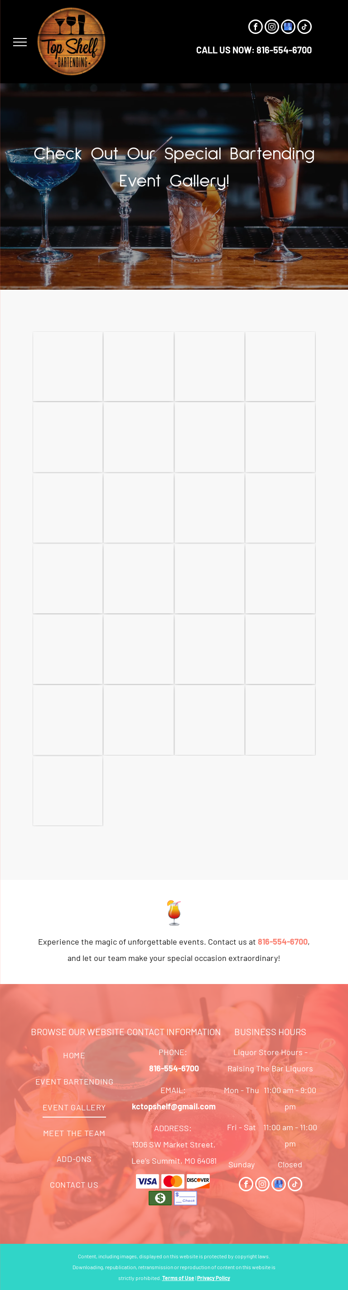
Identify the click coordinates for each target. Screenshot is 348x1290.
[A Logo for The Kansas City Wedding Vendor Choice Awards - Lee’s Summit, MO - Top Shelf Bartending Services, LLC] (280, 720)
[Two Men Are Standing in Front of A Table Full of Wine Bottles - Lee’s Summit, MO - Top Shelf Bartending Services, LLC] (280, 508)
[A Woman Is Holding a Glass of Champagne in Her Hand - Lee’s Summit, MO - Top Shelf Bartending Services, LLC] (280, 437)
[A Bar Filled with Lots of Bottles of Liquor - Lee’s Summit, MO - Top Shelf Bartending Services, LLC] (67, 366)
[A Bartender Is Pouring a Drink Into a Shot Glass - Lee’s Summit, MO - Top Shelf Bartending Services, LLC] (209, 578)
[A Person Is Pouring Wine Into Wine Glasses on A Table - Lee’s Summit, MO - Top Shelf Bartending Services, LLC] (67, 720)
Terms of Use (178, 1278)
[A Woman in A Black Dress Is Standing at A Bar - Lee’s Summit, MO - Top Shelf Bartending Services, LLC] (138, 366)
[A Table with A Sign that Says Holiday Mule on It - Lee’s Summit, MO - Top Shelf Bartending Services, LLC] (67, 437)
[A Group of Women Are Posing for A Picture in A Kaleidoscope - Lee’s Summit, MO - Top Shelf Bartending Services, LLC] (209, 720)
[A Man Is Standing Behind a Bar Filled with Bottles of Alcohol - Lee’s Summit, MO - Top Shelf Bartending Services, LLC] (280, 578)
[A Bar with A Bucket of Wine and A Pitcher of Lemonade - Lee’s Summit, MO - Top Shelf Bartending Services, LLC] (67, 649)
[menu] (20, 42)
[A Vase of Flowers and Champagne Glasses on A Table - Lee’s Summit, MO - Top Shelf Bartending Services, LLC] (138, 578)
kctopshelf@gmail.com (174, 1106)
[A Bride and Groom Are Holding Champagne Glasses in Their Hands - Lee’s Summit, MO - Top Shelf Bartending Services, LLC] (209, 508)
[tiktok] (304, 27)
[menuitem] (74, 1055)
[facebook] (255, 27)
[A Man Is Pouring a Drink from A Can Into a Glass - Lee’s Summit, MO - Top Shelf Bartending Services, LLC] (67, 578)
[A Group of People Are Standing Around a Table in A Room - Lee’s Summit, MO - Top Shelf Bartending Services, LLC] (280, 366)
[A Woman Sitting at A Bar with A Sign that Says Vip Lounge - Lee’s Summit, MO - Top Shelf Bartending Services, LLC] (138, 437)
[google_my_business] (288, 27)
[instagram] (272, 27)
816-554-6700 (284, 49)
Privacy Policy (213, 1278)
